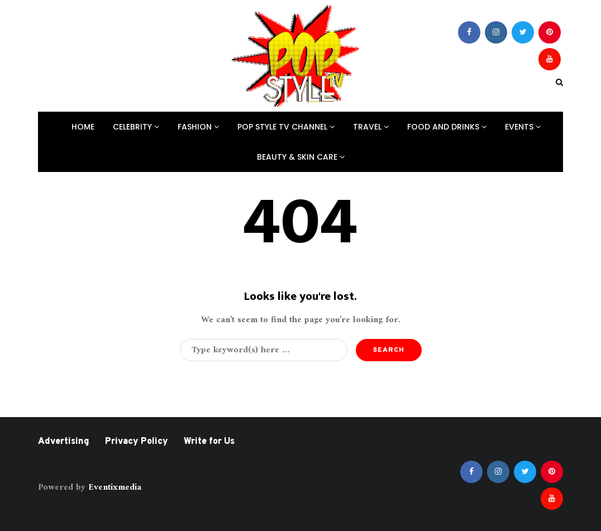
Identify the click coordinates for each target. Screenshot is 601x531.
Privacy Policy (136, 441)
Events (523, 126)
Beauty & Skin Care (301, 156)
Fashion (198, 126)
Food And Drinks (446, 126)
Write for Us (209, 441)
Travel (371, 126)
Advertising (63, 441)
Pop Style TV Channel (286, 126)
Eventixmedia (114, 487)
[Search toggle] (559, 82)
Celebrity (136, 126)
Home (82, 126)
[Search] (263, 350)
